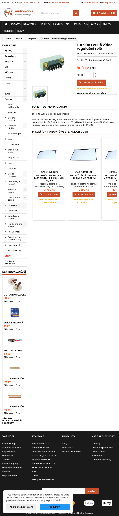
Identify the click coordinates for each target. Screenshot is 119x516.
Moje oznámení (10, 475)
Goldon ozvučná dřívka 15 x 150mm (15, 406)
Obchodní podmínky (102, 447)
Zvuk (77, 24)
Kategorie (9, 45)
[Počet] (89, 75)
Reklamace (97, 455)
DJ (85, 24)
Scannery (13, 112)
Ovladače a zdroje (14, 198)
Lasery (11, 139)
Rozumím (55, 506)
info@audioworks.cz (43, 479)
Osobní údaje (9, 443)
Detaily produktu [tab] (55, 107)
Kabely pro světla (13, 217)
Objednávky (8, 451)
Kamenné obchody (101, 459)
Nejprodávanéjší (14, 272)
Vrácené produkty (11, 447)
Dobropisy (7, 455)
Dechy (106, 24)
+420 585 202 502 (32, 2)
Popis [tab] (35, 107)
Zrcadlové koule (13, 151)
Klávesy (57, 24)
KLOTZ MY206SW (13, 350)
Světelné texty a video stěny (15, 238)
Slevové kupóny (10, 463)
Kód (79, 53)
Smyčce (8, 31)
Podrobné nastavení (21, 506)
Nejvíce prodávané (71, 451)
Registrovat (110, 2)
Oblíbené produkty (10, 262)
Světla (94, 24)
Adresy (5, 459)
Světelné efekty (12, 127)
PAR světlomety (13, 106)
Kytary (15, 24)
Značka (101, 53)
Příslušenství (14, 231)
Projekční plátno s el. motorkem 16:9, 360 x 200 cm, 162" (49, 178)
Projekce (12, 205)
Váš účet (8, 436)
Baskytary (29, 24)
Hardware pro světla (15, 225)
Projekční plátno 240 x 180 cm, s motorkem (83, 177)
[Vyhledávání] (59, 13)
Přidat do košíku (91, 82)
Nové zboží (67, 447)
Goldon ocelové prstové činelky (15, 295)
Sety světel (13, 157)
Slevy (20, 31)
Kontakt (5, 2)
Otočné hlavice (11, 119)
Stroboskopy (14, 133)
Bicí (68, 24)
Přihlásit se (92, 2)
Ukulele (44, 24)
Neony (11, 163)
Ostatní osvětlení (12, 175)
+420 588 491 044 (60, 2)
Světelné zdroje (12, 190)
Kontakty (96, 443)
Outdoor (12, 168)
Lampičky (12, 210)
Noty (7, 83)
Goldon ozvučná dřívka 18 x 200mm (15, 378)
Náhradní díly (14, 245)
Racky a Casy (14, 250)
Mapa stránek (99, 451)
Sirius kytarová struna (15, 322)
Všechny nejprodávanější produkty (12, 421)
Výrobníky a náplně (14, 183)
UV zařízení (13, 144)
